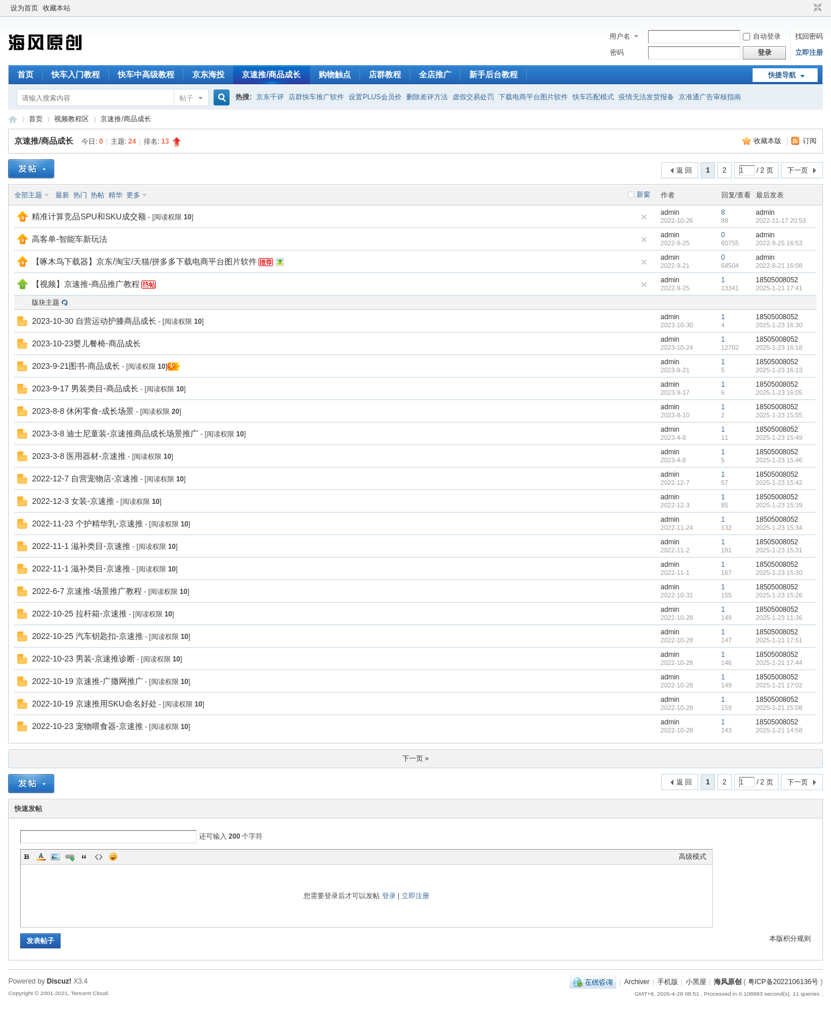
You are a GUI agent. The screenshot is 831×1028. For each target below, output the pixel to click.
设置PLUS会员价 (375, 97)
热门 (80, 195)
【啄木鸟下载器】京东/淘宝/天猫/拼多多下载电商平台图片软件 (144, 261)
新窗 (643, 194)
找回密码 (809, 36)
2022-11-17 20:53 (781, 220)
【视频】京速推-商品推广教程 (86, 284)
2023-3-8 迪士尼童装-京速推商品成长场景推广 (115, 433)
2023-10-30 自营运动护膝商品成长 (94, 321)
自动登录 (762, 36)
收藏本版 (768, 141)
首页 (25, 74)
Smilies (113, 856)
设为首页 (24, 8)
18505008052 (777, 280)
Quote (84, 856)
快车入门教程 (75, 74)
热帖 (97, 195)
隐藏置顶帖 (644, 217)
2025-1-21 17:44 (779, 662)
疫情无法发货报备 (646, 97)
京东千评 (270, 97)
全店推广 (435, 74)
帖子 (186, 98)
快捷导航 (782, 75)
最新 (62, 195)
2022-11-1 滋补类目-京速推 (81, 546)
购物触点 (335, 74)
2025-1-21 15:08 (779, 707)
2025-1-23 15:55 (779, 415)
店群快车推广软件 (316, 97)
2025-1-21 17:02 (779, 685)
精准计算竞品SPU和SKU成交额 (89, 216)
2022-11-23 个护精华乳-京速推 (87, 523)
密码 (617, 52)
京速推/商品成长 (271, 74)
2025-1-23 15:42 (779, 482)
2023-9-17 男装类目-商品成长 (85, 388)
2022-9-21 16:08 (779, 265)
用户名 (619, 36)
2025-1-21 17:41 (779, 288)
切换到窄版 (816, 8)
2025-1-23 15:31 (779, 550)
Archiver (636, 982)
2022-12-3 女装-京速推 (73, 501)
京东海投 (208, 74)
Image (55, 856)
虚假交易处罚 (473, 97)
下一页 (797, 170)
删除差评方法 (427, 97)
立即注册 (809, 52)
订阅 (810, 141)
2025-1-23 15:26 (779, 595)
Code (98, 856)
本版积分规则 (790, 938)
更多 (133, 195)
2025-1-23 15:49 (779, 437)
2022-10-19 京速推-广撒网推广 (87, 681)
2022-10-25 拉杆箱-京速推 (79, 613)
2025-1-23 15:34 (779, 527)
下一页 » (415, 758)
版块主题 (45, 302)
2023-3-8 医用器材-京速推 (79, 456)
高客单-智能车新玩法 (69, 239)
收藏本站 (56, 8)
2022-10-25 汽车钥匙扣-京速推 (87, 636)
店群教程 (385, 74)
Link (70, 856)
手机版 (667, 982)
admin (670, 212)
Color (41, 856)
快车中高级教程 (146, 74)
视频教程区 (71, 119)
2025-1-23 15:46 (779, 460)
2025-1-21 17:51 (779, 640)
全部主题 (28, 195)
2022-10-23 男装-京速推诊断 (83, 658)
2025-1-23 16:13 (779, 370)
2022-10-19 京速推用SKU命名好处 (94, 703)
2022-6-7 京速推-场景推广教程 (87, 591)
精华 (115, 195)
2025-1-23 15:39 (779, 505)
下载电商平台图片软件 (533, 97)
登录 (389, 896)
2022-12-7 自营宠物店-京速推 (85, 478)
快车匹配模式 (593, 97)
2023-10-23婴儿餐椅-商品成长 (86, 343)
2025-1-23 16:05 (779, 392)
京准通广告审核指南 (710, 97)
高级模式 (692, 857)
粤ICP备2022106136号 (783, 982)
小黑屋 (696, 982)
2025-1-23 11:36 (779, 617)
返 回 (684, 170)
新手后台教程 (493, 74)
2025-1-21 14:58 (779, 730)
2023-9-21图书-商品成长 (76, 366)
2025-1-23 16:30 (779, 325)
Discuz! (59, 981)
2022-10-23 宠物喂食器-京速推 (87, 726)
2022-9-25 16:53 (779, 243)
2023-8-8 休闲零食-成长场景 (83, 411)
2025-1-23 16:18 (779, 347)
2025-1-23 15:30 (779, 572)
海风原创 (12, 119)
